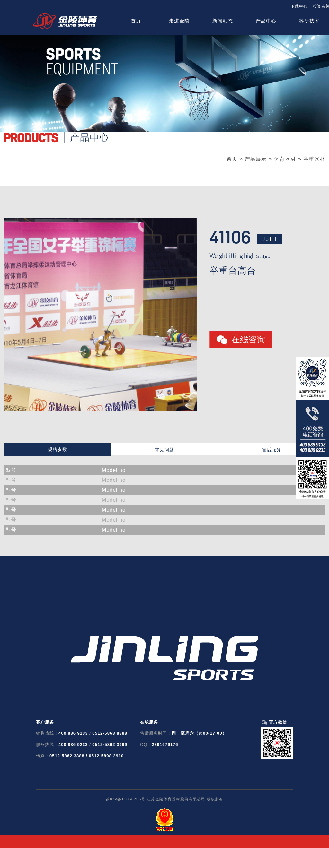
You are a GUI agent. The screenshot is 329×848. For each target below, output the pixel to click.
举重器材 (314, 159)
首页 (232, 159)
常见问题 (164, 449)
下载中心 (299, 6)
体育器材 (285, 159)
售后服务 (271, 449)
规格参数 (57, 449)
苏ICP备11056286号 (125, 799)
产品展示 (256, 159)
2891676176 (165, 744)
